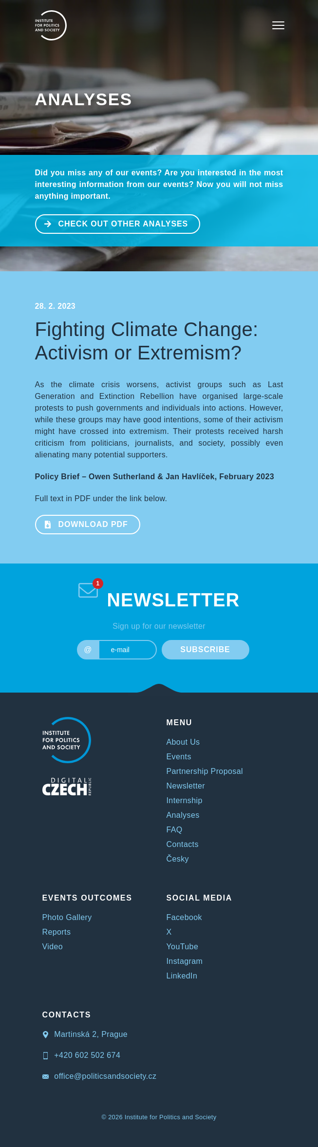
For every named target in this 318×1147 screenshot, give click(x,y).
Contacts (183, 844)
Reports (56, 932)
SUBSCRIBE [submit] (205, 649)
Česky (178, 859)
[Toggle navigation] (278, 25)
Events (179, 756)
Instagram (185, 961)
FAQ (175, 830)
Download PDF (82, 523)
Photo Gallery (67, 917)
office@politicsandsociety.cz (99, 1076)
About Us (183, 742)
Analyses (83, 99)
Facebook (184, 917)
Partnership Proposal (205, 771)
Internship (185, 800)
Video (52, 946)
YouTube (183, 946)
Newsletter (186, 786)
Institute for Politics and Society (171, 1117)
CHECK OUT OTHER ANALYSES (112, 223)
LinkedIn (182, 976)
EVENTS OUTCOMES (87, 898)
